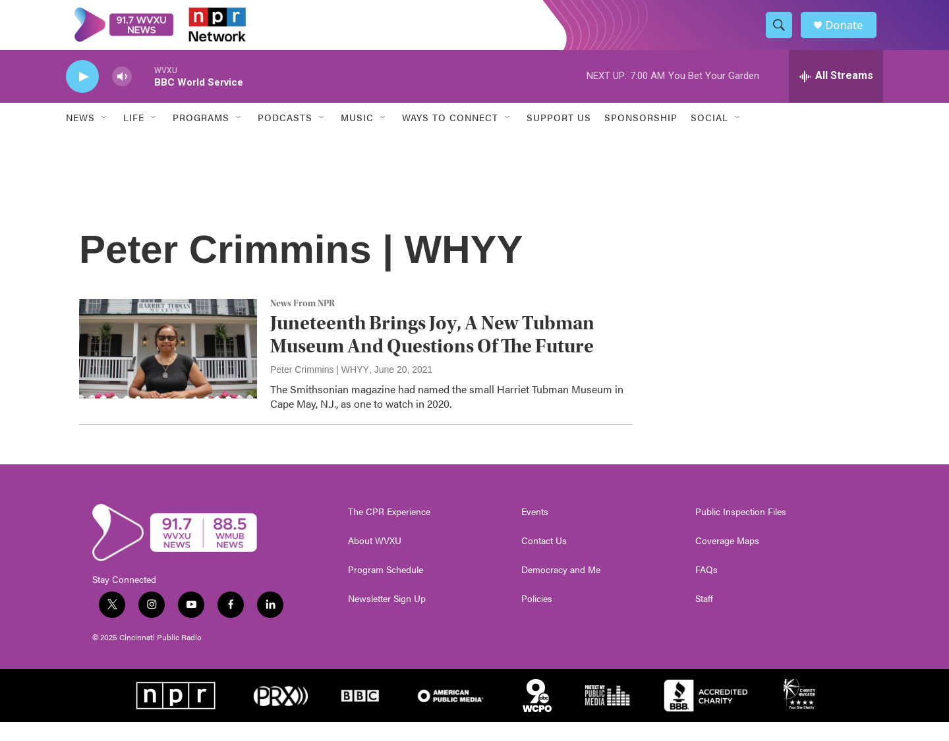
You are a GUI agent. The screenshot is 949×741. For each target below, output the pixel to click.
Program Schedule (385, 589)
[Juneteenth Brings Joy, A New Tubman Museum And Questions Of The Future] (168, 368)
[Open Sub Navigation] (105, 137)
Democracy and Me (560, 589)
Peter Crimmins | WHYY (319, 388)
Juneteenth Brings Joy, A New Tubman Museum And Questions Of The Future (432, 354)
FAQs (706, 589)
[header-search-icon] (783, 35)
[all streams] (836, 95)
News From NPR (302, 323)
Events (534, 531)
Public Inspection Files (740, 531)
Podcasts (285, 137)
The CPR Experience (389, 531)
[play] (82, 95)
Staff (704, 618)
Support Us (559, 137)
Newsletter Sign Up (387, 618)
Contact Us (544, 560)
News (80, 137)
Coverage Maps (727, 560)
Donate (849, 34)
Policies (536, 618)
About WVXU (374, 560)
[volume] (122, 96)
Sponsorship (640, 137)
